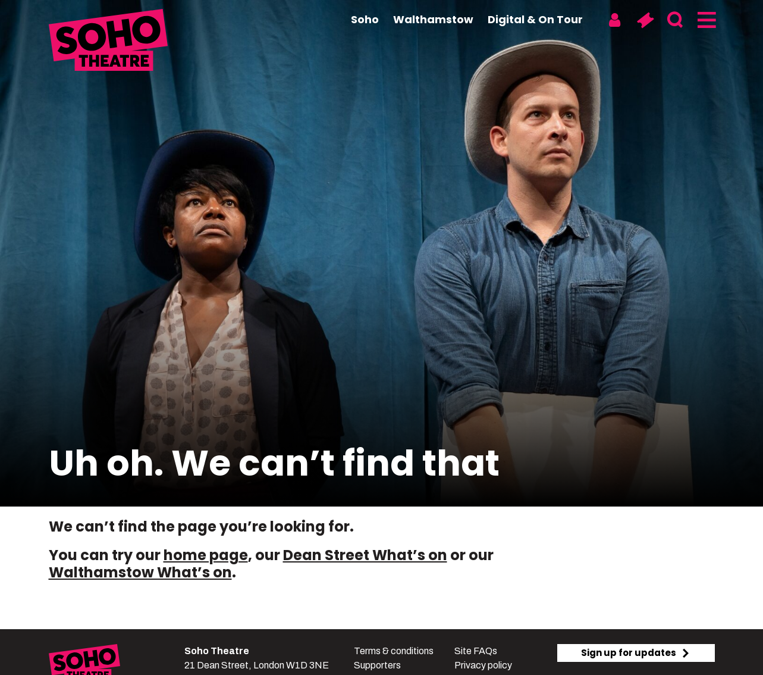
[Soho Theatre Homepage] (108, 41)
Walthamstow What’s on (140, 572)
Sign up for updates (635, 652)
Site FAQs (475, 651)
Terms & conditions (394, 651)
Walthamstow (433, 19)
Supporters (377, 665)
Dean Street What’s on (365, 555)
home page (206, 555)
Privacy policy (483, 665)
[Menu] (706, 20)
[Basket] (645, 20)
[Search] (675, 20)
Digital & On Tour (535, 19)
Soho (365, 19)
